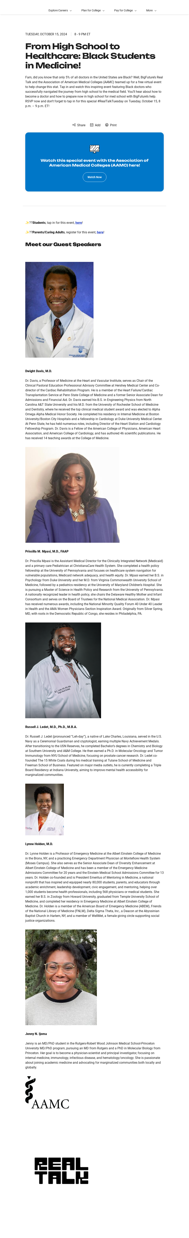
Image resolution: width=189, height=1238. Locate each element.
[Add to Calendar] (95, 125)
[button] (151, 7)
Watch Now (95, 177)
